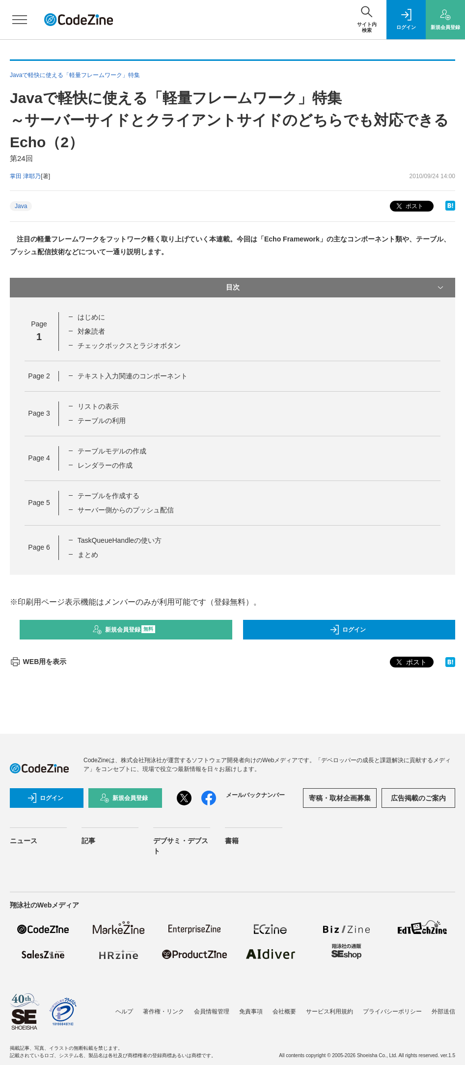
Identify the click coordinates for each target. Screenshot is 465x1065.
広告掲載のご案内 (418, 798)
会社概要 (284, 1011)
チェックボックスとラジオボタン (129, 345)
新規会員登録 (124, 630)
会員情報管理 (211, 1011)
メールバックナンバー (255, 795)
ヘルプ (124, 1011)
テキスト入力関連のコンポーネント (133, 376)
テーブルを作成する (108, 496)
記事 (88, 841)
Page (39, 376)
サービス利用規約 (329, 1011)
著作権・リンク (163, 1011)
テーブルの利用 (102, 421)
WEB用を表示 (38, 662)
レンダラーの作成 (105, 465)
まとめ (88, 555)
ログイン (347, 630)
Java (21, 206)
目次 (336, 288)
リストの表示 (98, 406)
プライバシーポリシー (392, 1011)
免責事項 (251, 1011)
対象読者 (91, 331)
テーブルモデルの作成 (112, 451)
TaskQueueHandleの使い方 (120, 540)
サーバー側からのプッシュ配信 (126, 510)
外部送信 (443, 1011)
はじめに (91, 317)
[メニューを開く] (19, 19)
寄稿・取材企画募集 (340, 798)
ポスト (408, 206)
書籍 (232, 841)
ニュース (23, 841)
